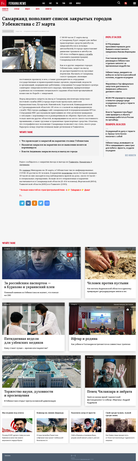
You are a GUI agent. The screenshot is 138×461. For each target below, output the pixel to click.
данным (26, 170)
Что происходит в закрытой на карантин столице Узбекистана (57, 141)
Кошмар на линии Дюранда (51, 413)
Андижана (24, 165)
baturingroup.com (85, 458)
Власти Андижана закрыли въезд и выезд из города (52, 151)
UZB (72, 3)
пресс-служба (86, 54)
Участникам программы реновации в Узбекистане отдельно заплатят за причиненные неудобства (118, 62)
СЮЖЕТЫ (51, 9)
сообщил (43, 110)
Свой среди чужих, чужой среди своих (120, 414)
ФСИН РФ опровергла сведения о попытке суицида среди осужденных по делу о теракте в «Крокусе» (120, 102)
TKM (65, 3)
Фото (40, 9)
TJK (58, 3)
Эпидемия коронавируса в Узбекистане (36, 31)
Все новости (130, 155)
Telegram (75, 190)
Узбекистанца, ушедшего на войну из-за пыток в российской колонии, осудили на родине (121, 75)
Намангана (85, 162)
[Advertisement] (69, 226)
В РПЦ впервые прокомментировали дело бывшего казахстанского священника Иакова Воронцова (120, 48)
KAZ (43, 3)
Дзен (86, 190)
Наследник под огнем (14, 413)
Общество (19, 31)
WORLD (80, 3)
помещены (67, 173)
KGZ (51, 3)
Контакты (7, 455)
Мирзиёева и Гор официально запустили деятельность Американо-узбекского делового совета (120, 87)
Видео (29, 9)
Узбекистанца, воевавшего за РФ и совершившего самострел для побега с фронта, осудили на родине (120, 146)
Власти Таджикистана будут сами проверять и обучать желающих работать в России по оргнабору (120, 116)
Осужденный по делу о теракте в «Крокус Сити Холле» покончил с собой (120, 134)
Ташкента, (74, 162)
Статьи (18, 9)
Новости (5, 9)
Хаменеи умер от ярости (85, 413)
